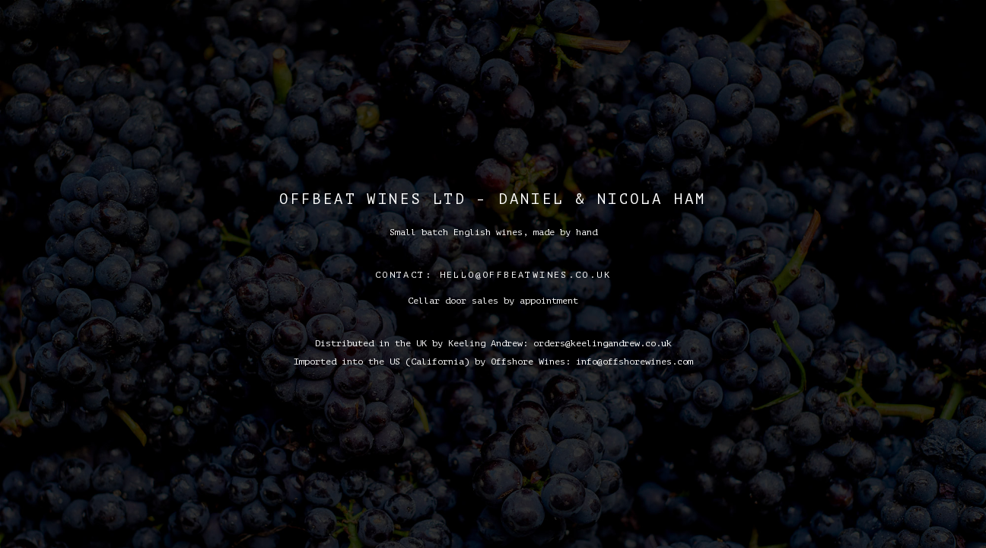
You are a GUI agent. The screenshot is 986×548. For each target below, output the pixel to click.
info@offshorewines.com (634, 361)
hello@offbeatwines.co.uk (526, 274)
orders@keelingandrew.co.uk (602, 343)
